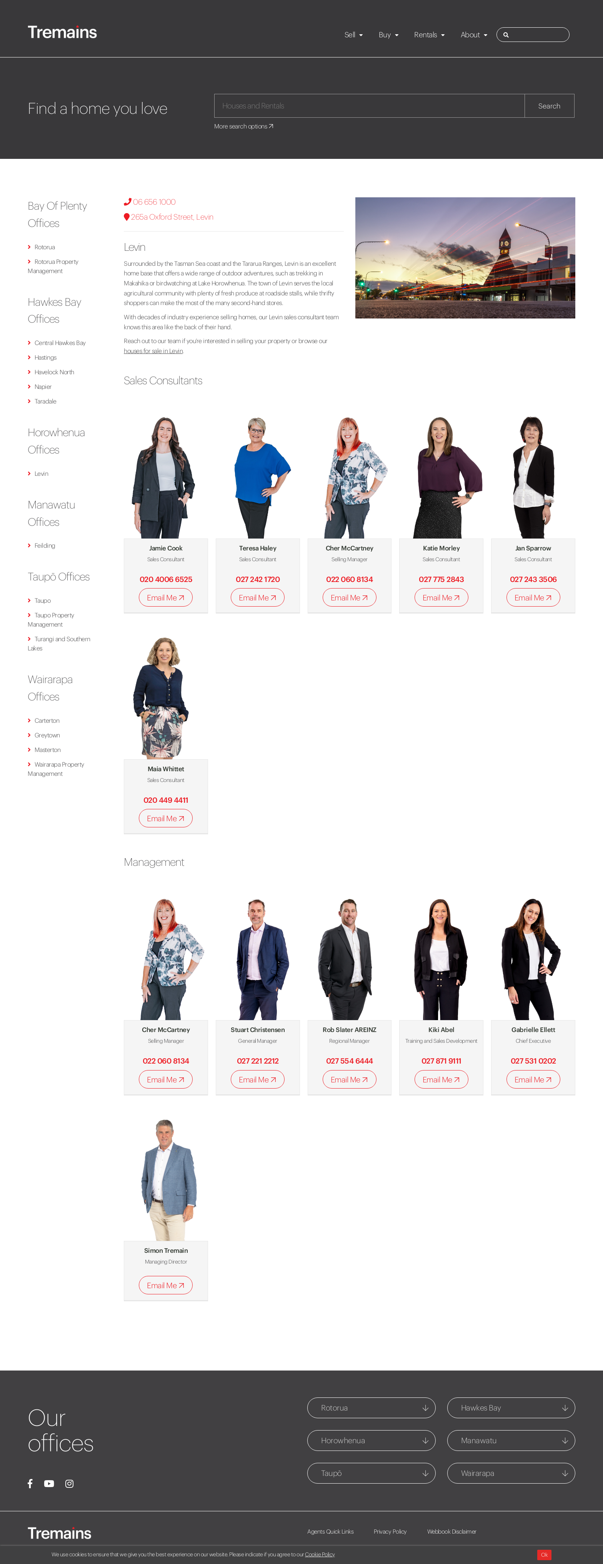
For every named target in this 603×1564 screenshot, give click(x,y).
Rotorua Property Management (53, 266)
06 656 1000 (150, 202)
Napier (40, 386)
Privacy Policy (390, 1531)
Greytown (44, 735)
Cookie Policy (320, 1554)
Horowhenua (343, 1440)
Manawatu (479, 1440)
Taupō (331, 1473)
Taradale (42, 401)
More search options (244, 126)
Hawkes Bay (481, 1407)
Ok (544, 1554)
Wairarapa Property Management (56, 768)
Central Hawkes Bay (57, 343)
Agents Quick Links (330, 1531)
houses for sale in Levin (153, 351)
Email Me (167, 598)
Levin (38, 473)
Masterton (44, 750)
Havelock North (51, 372)
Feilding (41, 545)
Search (549, 106)
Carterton (43, 720)
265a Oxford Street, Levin (168, 217)
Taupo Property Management (51, 619)
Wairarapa (478, 1473)
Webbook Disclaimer (452, 1531)
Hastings (42, 357)
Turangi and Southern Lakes (59, 643)
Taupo (39, 600)
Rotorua (41, 247)
